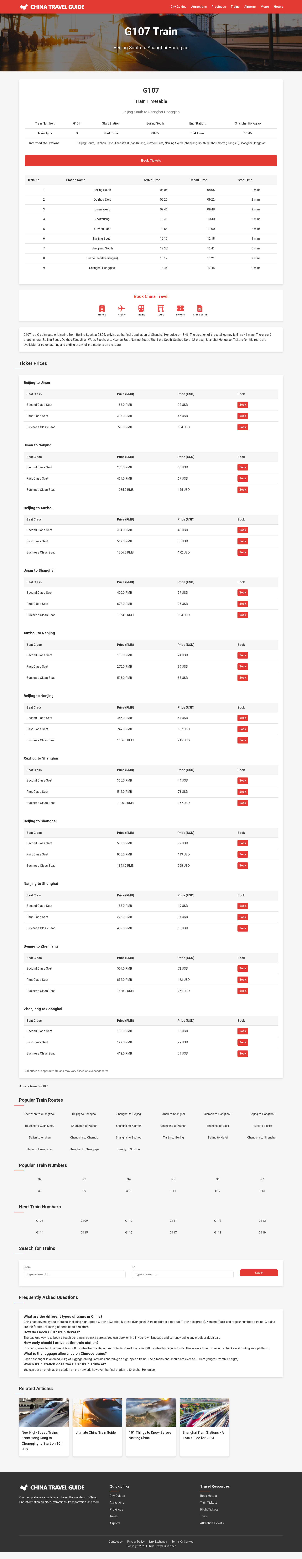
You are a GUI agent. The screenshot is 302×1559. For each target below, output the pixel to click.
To (183, 1278)
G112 (217, 1226)
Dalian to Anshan (40, 1140)
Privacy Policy (136, 1548)
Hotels (278, 6)
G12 (218, 1196)
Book (242, 406)
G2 (40, 1183)
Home (23, 1087)
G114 (39, 1239)
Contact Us (116, 1548)
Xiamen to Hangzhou (218, 1115)
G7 (262, 1183)
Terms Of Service (182, 1548)
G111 (173, 1226)
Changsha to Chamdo (84, 1140)
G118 (217, 1239)
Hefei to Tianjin (262, 1128)
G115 (84, 1239)
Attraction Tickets (212, 1530)
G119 (262, 1239)
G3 (84, 1183)
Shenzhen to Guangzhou (39, 1115)
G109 (84, 1226)
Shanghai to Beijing (128, 1115)
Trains (235, 6)
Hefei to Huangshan (39, 1153)
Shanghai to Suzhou (129, 1140)
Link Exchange (158, 1548)
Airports (250, 6)
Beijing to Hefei (217, 1140)
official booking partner (92, 1344)
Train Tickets (208, 1509)
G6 (218, 1183)
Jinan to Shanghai (173, 1115)
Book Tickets (151, 161)
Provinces (219, 6)
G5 (173, 1183)
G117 (173, 1239)
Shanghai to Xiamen (129, 1128)
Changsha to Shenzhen (262, 1140)
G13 (262, 1196)
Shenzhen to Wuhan (84, 1128)
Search (259, 1279)
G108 (39, 1226)
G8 (40, 1196)
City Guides (178, 6)
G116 (128, 1239)
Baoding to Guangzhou (40, 1128)
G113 (262, 1226)
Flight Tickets (209, 1516)
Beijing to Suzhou (128, 1153)
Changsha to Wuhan (173, 1128)
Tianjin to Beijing (173, 1140)
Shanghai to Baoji (217, 1128)
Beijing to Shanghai (84, 1115)
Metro (265, 6)
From (74, 1278)
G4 (129, 1183)
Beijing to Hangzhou (262, 1115)
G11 (173, 1196)
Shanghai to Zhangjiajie (84, 1153)
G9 (84, 1196)
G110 (128, 1226)
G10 (128, 1196)
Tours (204, 1523)
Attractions (199, 6)
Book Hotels (208, 1502)
